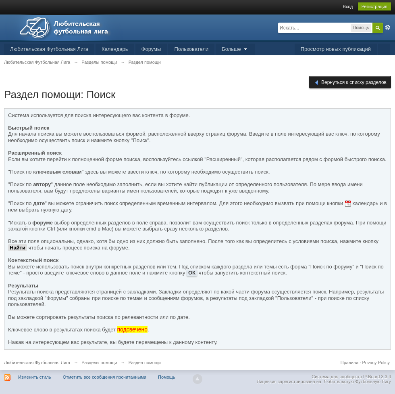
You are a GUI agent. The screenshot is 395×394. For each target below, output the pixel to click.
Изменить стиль (34, 377)
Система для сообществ (337, 376)
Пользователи (191, 49)
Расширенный (388, 27)
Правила (350, 362)
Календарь (115, 49)
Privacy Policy (376, 362)
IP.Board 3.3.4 (377, 376)
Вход (348, 6)
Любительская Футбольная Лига (49, 49)
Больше (235, 49)
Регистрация (374, 6)
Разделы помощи (99, 362)
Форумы (151, 49)
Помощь (166, 377)
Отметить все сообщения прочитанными (104, 377)
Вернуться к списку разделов (350, 83)
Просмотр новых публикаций (336, 49)
